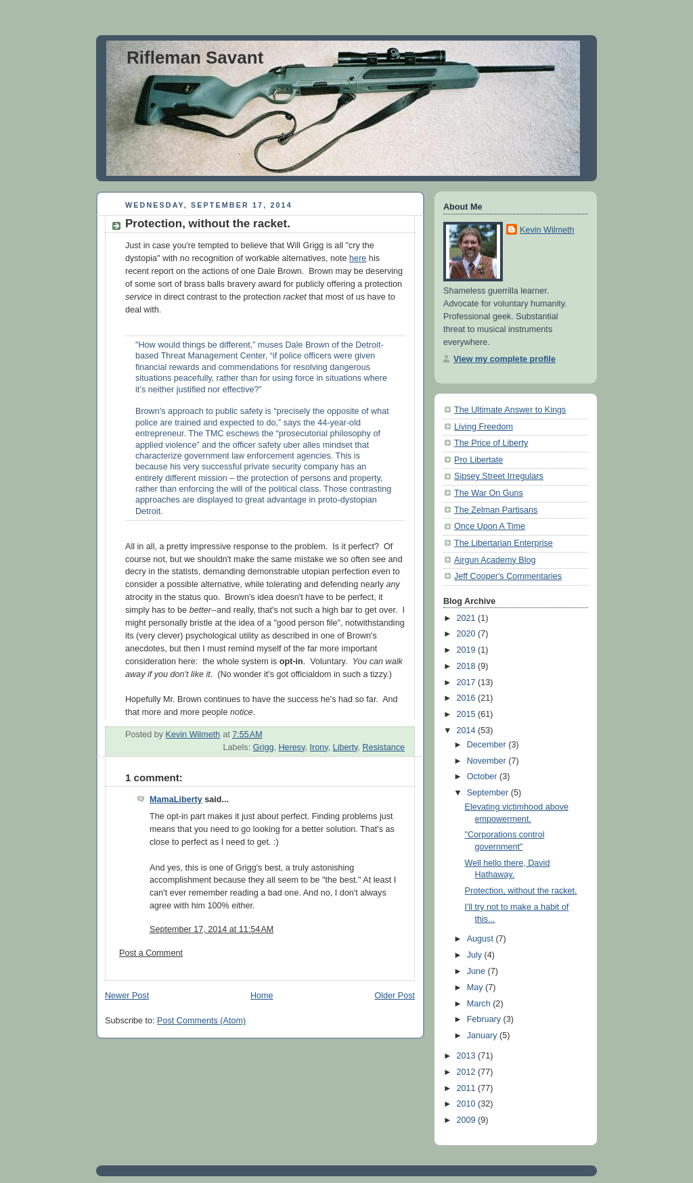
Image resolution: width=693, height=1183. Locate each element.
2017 (467, 682)
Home (261, 995)
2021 (467, 618)
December (488, 744)
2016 (467, 698)
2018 (467, 666)
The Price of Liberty (491, 443)
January (483, 1035)
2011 (467, 1088)
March (480, 1003)
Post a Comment (151, 953)
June (477, 971)
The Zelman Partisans (495, 510)
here (357, 258)
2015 (467, 714)
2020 (467, 634)
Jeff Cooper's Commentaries (508, 576)
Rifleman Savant (195, 57)
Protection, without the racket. (521, 891)
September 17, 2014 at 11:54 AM (211, 929)
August (481, 939)
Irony (319, 747)
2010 (467, 1104)
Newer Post (127, 995)
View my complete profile (504, 359)
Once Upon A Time (489, 526)
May (476, 987)
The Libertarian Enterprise (503, 543)
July (476, 955)
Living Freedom (483, 427)
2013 (467, 1056)
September (489, 792)
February (485, 1019)
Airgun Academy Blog (495, 560)
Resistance (384, 747)
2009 (467, 1120)
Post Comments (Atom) (201, 1020)
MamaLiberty (176, 799)
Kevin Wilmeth (547, 230)
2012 (467, 1072)
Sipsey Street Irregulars (498, 476)
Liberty (345, 747)
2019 (467, 650)
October (483, 776)
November (488, 761)
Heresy (292, 747)
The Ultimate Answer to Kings (510, 410)
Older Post (394, 995)
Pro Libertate (478, 460)
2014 (467, 730)
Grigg (263, 747)
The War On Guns (488, 493)
